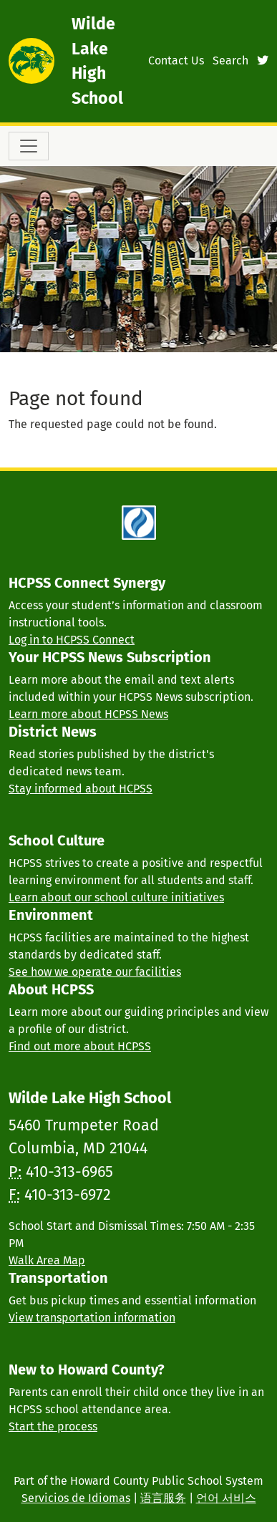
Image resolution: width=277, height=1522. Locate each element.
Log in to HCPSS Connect (72, 639)
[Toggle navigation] (29, 146)
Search (230, 60)
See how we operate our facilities (95, 972)
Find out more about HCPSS (80, 1046)
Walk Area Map (47, 1260)
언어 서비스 (226, 1498)
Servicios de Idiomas (75, 1498)
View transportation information (92, 1317)
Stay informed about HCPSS (80, 788)
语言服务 (163, 1498)
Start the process (53, 1426)
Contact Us (176, 60)
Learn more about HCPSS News (88, 714)
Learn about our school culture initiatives (116, 897)
